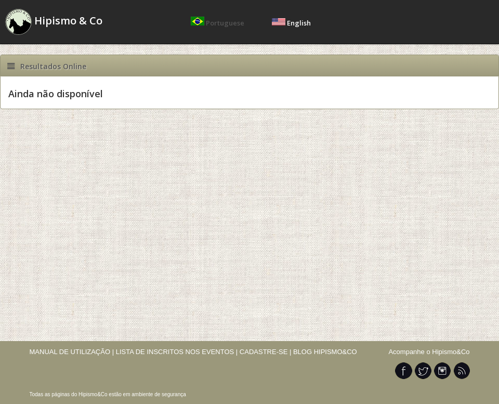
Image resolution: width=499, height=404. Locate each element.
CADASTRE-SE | (266, 352)
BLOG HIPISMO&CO (325, 352)
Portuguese (218, 23)
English (291, 23)
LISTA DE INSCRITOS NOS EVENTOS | (177, 352)
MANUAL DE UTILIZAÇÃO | (72, 352)
